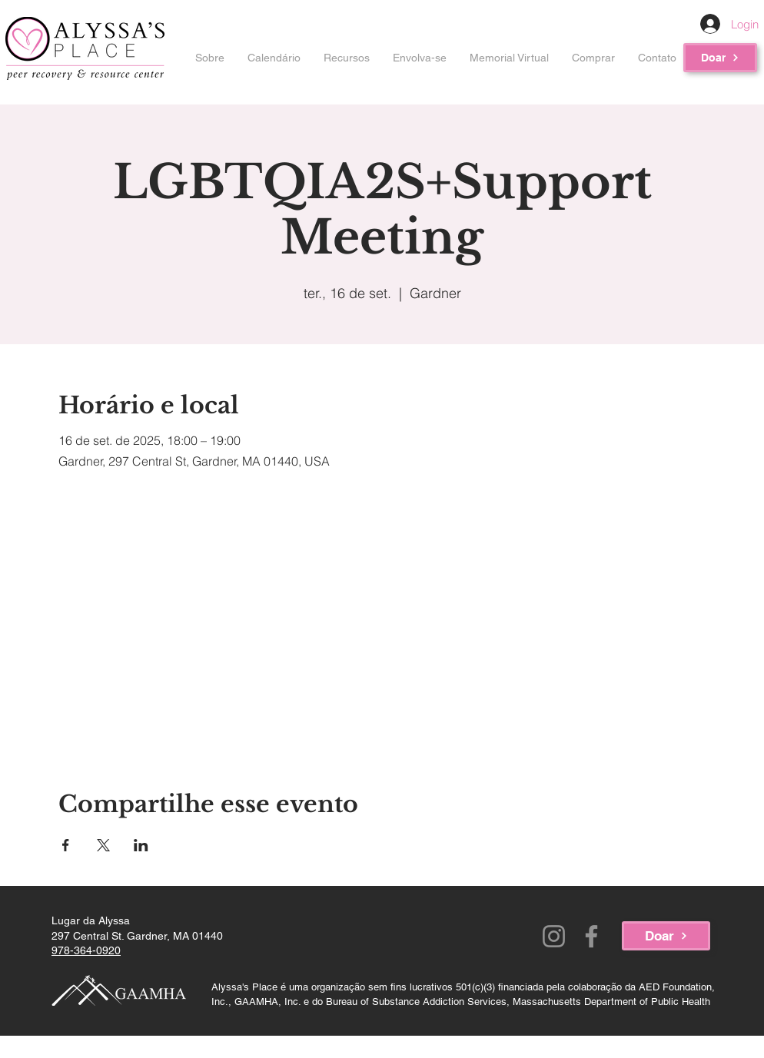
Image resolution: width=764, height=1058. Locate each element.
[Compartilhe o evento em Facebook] (65, 845)
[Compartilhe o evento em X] (103, 845)
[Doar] (720, 57)
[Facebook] (591, 936)
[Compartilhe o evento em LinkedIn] (141, 845)
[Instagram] (554, 936)
